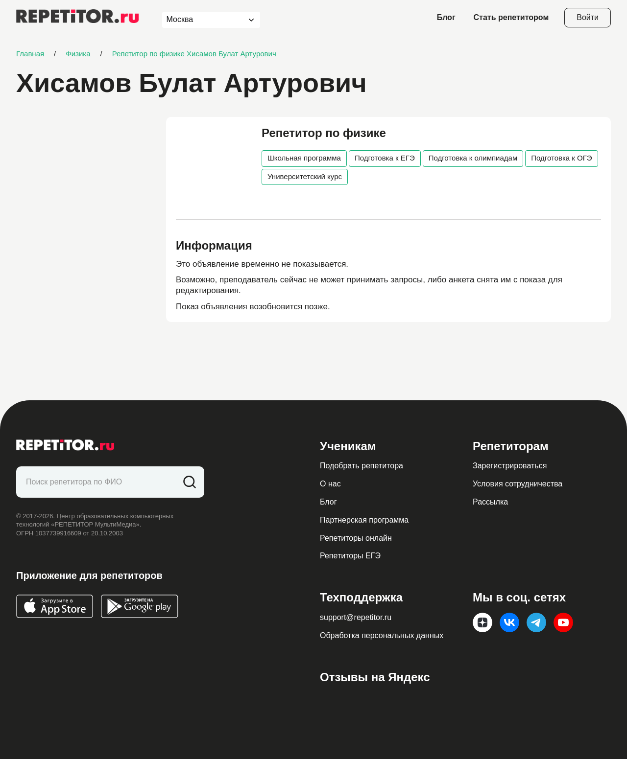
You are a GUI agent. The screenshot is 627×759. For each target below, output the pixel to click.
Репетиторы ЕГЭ (350, 556)
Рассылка (490, 502)
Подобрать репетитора (361, 465)
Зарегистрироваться (510, 465)
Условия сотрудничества (517, 484)
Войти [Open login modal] (588, 17)
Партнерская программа (364, 520)
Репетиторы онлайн (356, 538)
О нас (330, 484)
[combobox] (202, 20)
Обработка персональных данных (381, 635)
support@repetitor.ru (355, 617)
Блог (446, 17)
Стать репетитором (511, 17)
